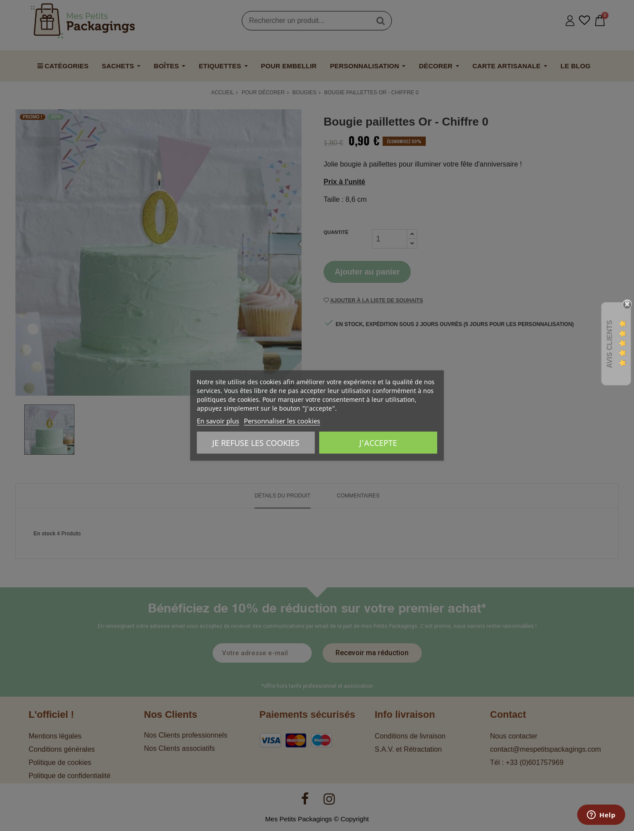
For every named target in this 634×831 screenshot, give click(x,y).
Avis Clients (609, 344)
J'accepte (378, 443)
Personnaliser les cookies (282, 420)
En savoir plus (218, 420)
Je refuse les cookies (255, 443)
